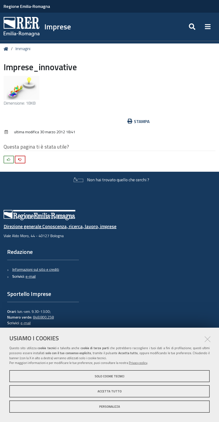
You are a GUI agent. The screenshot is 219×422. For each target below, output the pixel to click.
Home (7, 49)
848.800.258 (43, 317)
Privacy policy (138, 362)
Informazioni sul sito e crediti (35, 269)
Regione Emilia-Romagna (27, 6)
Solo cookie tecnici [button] (109, 376)
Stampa (138, 121)
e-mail (31, 276)
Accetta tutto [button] (110, 391)
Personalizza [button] (109, 406)
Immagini (22, 49)
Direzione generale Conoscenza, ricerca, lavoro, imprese (60, 226)
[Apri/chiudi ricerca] (192, 27)
